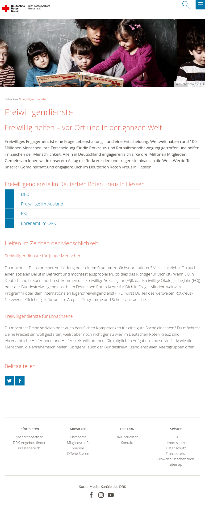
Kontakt (127, 442)
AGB (175, 437)
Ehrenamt (78, 437)
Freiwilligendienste (33, 99)
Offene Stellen (78, 453)
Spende (78, 448)
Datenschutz (176, 448)
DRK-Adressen (127, 437)
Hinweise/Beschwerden (175, 459)
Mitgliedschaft (78, 442)
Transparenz (176, 453)
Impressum (176, 442)
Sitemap (175, 464)
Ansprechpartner (29, 437)
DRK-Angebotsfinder (29, 442)
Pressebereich (29, 448)
